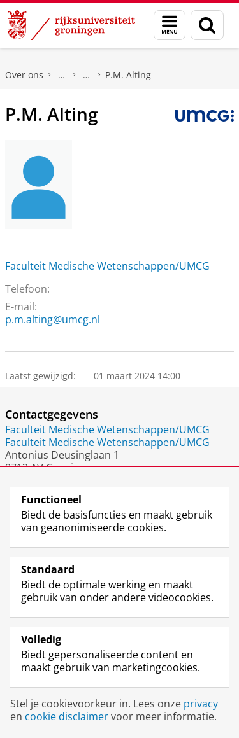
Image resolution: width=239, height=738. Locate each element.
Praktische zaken (61, 75)
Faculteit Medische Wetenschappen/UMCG (107, 266)
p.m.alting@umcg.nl (52, 319)
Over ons (24, 75)
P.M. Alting (128, 75)
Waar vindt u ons (86, 75)
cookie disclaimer (66, 716)
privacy (201, 704)
